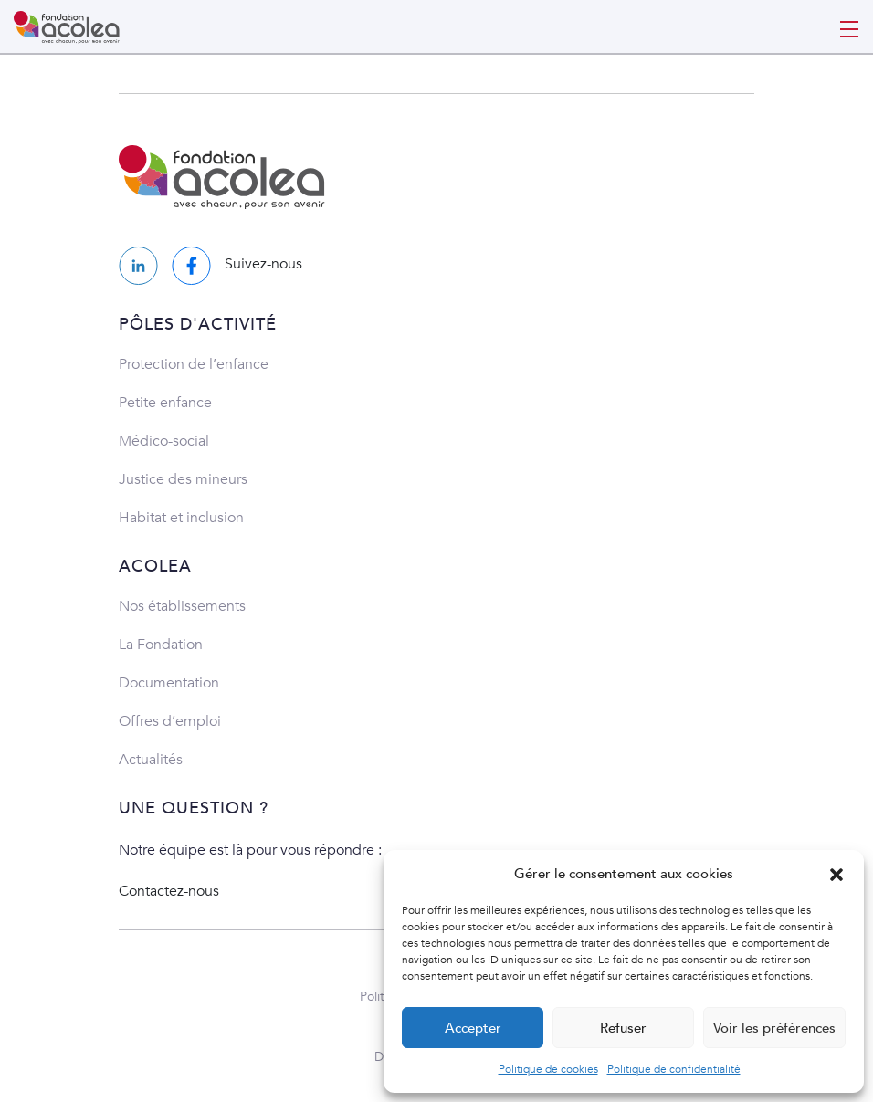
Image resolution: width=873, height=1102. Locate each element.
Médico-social (164, 441)
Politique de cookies (548, 1069)
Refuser (623, 1028)
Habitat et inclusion (181, 518)
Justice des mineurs (183, 479)
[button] (836, 874)
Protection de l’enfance (193, 364)
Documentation (169, 683)
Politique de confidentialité (674, 1069)
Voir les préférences (774, 1028)
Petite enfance (165, 403)
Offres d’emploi (170, 721)
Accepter (473, 1028)
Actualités (151, 760)
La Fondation (161, 645)
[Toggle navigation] (849, 27)
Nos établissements (182, 606)
